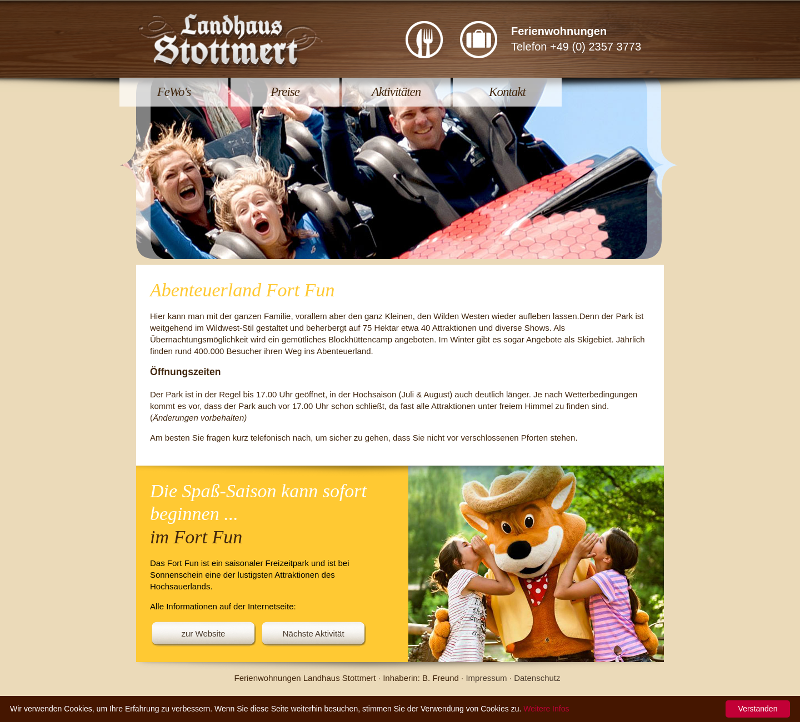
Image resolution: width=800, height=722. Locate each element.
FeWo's (174, 92)
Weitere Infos (546, 708)
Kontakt (507, 92)
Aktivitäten (396, 92)
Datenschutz (537, 678)
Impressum (486, 678)
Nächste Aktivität (313, 633)
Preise (285, 92)
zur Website (204, 633)
